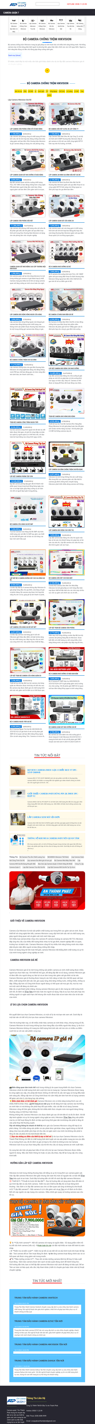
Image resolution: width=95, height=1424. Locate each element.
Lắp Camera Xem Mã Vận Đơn (43, 817)
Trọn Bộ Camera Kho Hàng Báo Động (62, 416)
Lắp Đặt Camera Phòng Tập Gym (21, 476)
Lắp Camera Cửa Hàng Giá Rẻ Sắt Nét (23, 627)
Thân (82, 91)
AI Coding (69, 91)
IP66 (25, 91)
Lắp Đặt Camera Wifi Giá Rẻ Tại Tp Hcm (61, 867)
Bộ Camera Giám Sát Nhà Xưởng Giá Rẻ (62, 727)
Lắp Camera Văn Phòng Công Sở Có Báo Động (26, 129)
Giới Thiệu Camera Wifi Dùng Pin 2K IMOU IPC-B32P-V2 (52, 795)
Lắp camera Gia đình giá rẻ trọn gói (39, 860)
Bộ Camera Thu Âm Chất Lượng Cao (32, 857)
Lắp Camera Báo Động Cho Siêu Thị (61, 530)
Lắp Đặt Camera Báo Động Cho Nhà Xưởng (64, 368)
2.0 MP (76, 91)
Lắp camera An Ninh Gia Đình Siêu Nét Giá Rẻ (64, 175)
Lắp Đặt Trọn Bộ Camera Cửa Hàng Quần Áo (25, 676)
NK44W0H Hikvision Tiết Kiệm (58, 857)
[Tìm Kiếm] (47, 4)
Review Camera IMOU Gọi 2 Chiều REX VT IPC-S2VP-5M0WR (52, 771)
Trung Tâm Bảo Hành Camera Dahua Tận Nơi (39, 1361)
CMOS (49, 95)
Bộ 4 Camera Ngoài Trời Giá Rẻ (20, 722)
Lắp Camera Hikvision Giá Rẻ (19, 100)
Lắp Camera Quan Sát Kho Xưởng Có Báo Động (26, 175)
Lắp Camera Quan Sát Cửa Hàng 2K (61, 221)
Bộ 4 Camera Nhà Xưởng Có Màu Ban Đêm (63, 674)
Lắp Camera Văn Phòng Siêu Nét (21, 221)
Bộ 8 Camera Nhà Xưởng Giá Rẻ (60, 267)
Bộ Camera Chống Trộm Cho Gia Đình (23, 360)
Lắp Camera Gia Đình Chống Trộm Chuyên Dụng (66, 469)
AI (35, 91)
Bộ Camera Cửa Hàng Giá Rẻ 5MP (21, 524)
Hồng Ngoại (53, 91)
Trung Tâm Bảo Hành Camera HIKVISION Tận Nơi (40, 1344)
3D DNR (30, 91)
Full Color (62, 91)
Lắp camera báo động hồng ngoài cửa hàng (26, 314)
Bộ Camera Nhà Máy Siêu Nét (64, 860)
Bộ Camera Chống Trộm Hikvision (47, 39)
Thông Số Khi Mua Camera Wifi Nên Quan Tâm (53, 838)
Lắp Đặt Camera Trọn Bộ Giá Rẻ (34, 867)
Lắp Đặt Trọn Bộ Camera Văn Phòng (61, 628)
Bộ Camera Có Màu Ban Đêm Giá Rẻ (61, 314)
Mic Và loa (18, 91)
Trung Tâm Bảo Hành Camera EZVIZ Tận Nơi (38, 1321)
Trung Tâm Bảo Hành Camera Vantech (36, 1298)
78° (47, 91)
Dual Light (41, 91)
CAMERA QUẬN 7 (11, 12)
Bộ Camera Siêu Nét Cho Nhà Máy (60, 578)
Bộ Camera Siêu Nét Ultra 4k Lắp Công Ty (63, 129)
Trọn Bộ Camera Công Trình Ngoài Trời (24, 422)
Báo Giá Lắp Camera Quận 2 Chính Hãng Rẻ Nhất (55, 864)
